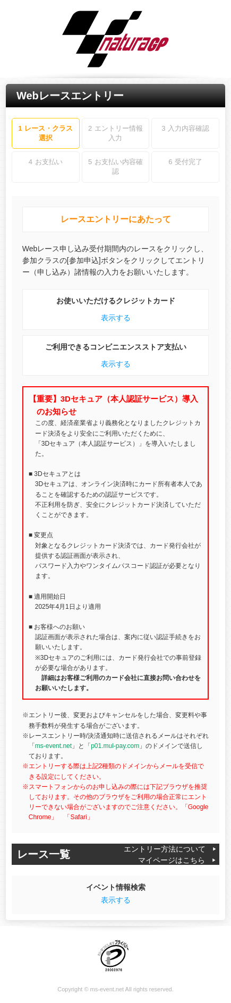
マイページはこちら (171, 860)
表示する (116, 317)
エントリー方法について (165, 849)
